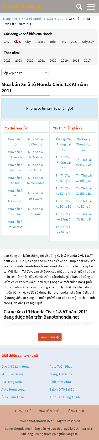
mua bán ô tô (49, 411)
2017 (87, 60)
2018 (76, 60)
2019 (64, 60)
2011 (61, 18)
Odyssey (88, 41)
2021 (41, 60)
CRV (6, 41)
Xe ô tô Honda (32, 18)
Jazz (74, 41)
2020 (53, 60)
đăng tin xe (76, 411)
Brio (53, 41)
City (28, 41)
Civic (50, 18)
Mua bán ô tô (15, 141)
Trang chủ (10, 18)
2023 (18, 60)
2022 (30, 60)
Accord (40, 41)
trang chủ (23, 411)
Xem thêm (50, 337)
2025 (7, 60)
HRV (63, 41)
